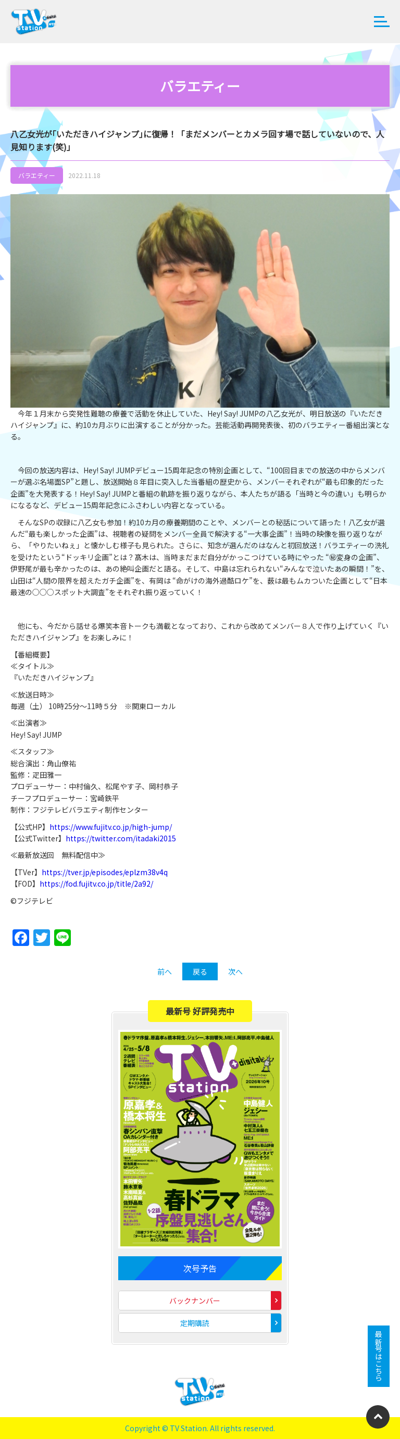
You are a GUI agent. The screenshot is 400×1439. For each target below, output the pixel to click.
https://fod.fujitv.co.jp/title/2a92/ (96, 883)
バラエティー (36, 175)
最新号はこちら (378, 1356)
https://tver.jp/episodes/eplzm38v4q (105, 872)
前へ (164, 971)
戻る (200, 971)
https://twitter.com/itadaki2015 (121, 838)
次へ (235, 971)
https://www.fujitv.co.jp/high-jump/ (110, 827)
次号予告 (200, 1268)
